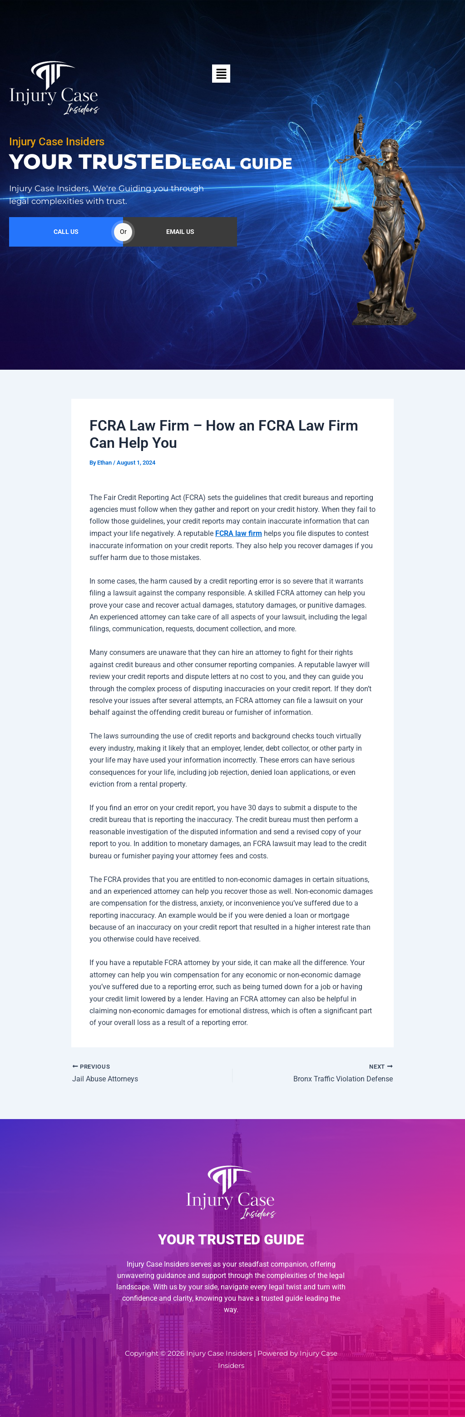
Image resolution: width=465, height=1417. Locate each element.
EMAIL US (180, 261)
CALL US (66, 261)
